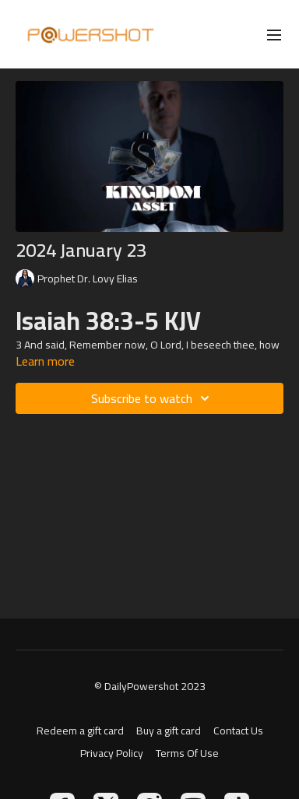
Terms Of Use (187, 753)
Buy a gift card (168, 731)
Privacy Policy (111, 753)
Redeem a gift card (80, 731)
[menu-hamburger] (274, 34)
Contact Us (238, 731)
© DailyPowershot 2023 (150, 686)
